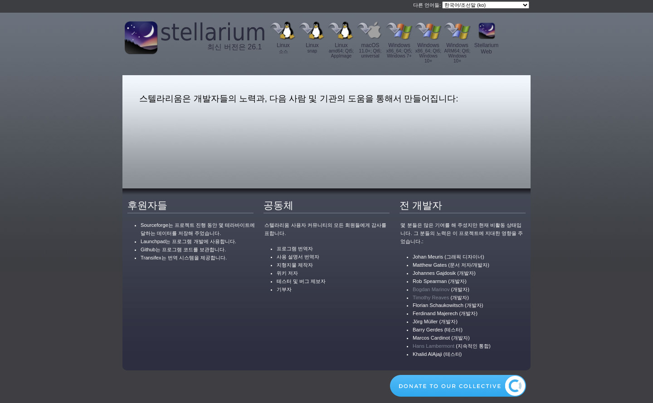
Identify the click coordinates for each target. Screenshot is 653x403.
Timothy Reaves (431, 297)
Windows (399, 50)
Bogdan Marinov (431, 289)
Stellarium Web (486, 48)
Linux (283, 48)
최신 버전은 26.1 (234, 47)
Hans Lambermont (433, 346)
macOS (370, 50)
